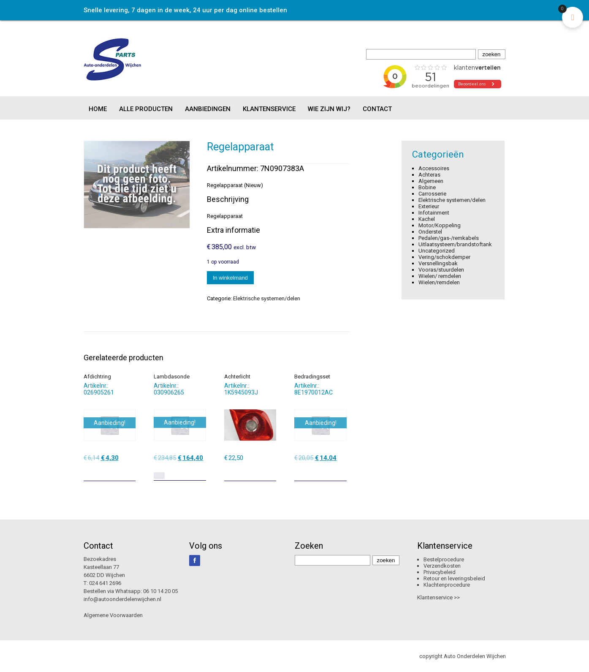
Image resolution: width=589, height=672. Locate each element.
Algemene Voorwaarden (113, 615)
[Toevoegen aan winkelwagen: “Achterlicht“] (270, 471)
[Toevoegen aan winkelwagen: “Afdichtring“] (130, 471)
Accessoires (433, 168)
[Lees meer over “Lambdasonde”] (159, 475)
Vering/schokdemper (444, 257)
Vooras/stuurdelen (441, 270)
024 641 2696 (105, 583)
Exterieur (428, 206)
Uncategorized (436, 251)
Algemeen (430, 181)
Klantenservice (269, 109)
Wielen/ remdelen (439, 276)
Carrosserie (432, 193)
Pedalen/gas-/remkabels (448, 238)
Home (98, 109)
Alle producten (146, 109)
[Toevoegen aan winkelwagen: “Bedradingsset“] (341, 471)
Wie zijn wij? (329, 109)
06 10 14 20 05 (160, 591)
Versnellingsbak (438, 263)
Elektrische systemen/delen (266, 298)
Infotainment (433, 212)
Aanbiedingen (208, 109)
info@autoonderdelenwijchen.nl (122, 599)
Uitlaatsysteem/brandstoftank (455, 244)
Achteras (429, 174)
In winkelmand (230, 278)
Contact (377, 109)
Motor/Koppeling (439, 225)
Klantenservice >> (438, 597)
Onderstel (430, 232)
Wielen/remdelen (439, 282)
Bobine (427, 187)
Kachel (426, 219)
